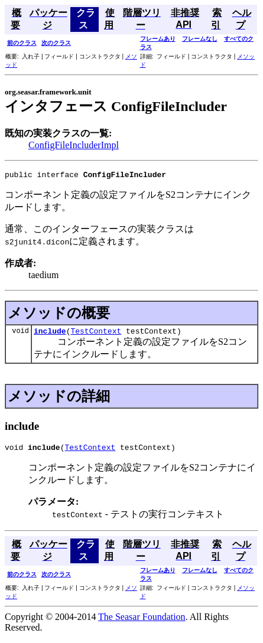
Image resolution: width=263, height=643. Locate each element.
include (50, 334)
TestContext (95, 334)
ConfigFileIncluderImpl (73, 145)
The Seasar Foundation (142, 622)
